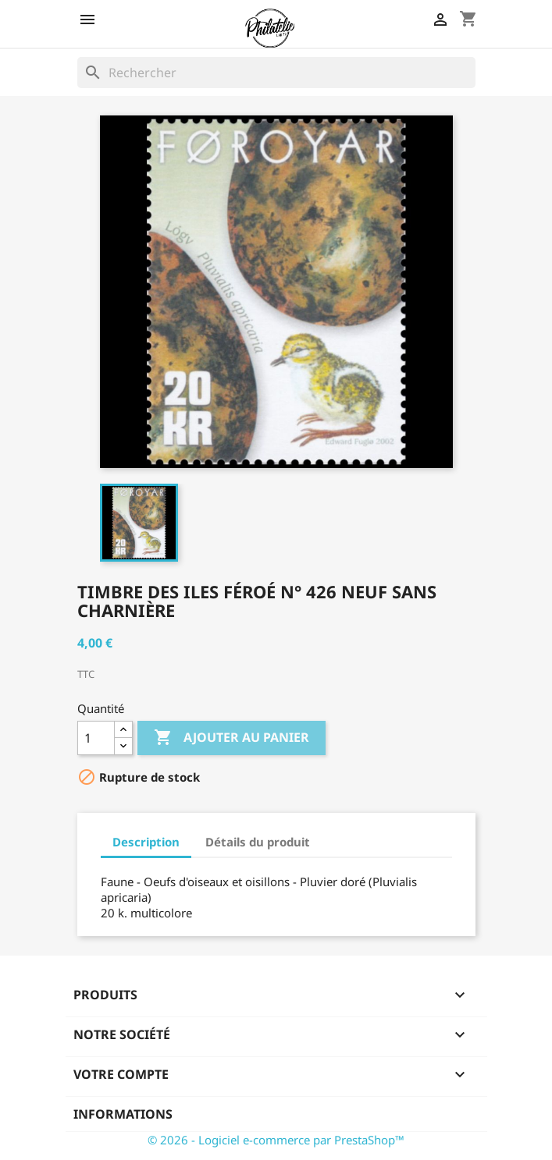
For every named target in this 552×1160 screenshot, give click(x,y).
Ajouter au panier (231, 738)
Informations (123, 1114)
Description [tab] (146, 842)
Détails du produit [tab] (257, 842)
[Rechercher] (276, 72)
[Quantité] (96, 738)
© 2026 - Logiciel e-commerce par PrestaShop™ (276, 1140)
